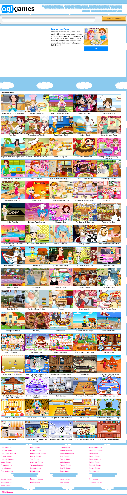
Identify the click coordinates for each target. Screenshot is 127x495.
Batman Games (7, 471)
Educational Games (103, 8)
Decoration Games (48, 5)
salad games (6, 485)
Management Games (38, 453)
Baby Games (35, 447)
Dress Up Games (116, 8)
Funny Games (69, 8)
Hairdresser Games (8, 453)
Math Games (94, 471)
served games (6, 479)
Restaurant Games (96, 450)
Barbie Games (35, 456)
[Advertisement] (24, 52)
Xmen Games (35, 468)
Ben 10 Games (65, 468)
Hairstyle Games (7, 459)
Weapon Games (36, 465)
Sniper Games (6, 465)
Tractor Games (65, 459)
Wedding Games (95, 447)
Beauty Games (94, 456)
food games (93, 479)
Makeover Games (49, 8)
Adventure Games (116, 5)
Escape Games (91, 8)
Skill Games (59, 5)
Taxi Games (34, 459)
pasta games (35, 482)
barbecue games (36, 479)
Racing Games (117, 11)
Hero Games (6, 468)
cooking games (6, 482)
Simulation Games (67, 453)
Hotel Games (65, 447)
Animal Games (6, 456)
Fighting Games (80, 8)
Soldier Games (94, 462)
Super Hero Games (70, 5)
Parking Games (95, 459)
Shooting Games (106, 11)
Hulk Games (35, 471)
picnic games (65, 479)
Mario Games (6, 462)
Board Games (104, 5)
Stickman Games (36, 462)
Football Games (95, 465)
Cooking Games (83, 5)
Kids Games (60, 8)
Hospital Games (7, 450)
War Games (86, 11)
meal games (64, 482)
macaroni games (95, 482)
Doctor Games (35, 450)
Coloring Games (94, 5)
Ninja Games (65, 462)
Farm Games (6, 447)
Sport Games (95, 11)
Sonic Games (65, 471)
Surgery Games (66, 450)
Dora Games (64, 456)
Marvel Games (94, 468)
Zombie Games (65, 465)
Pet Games (93, 453)
